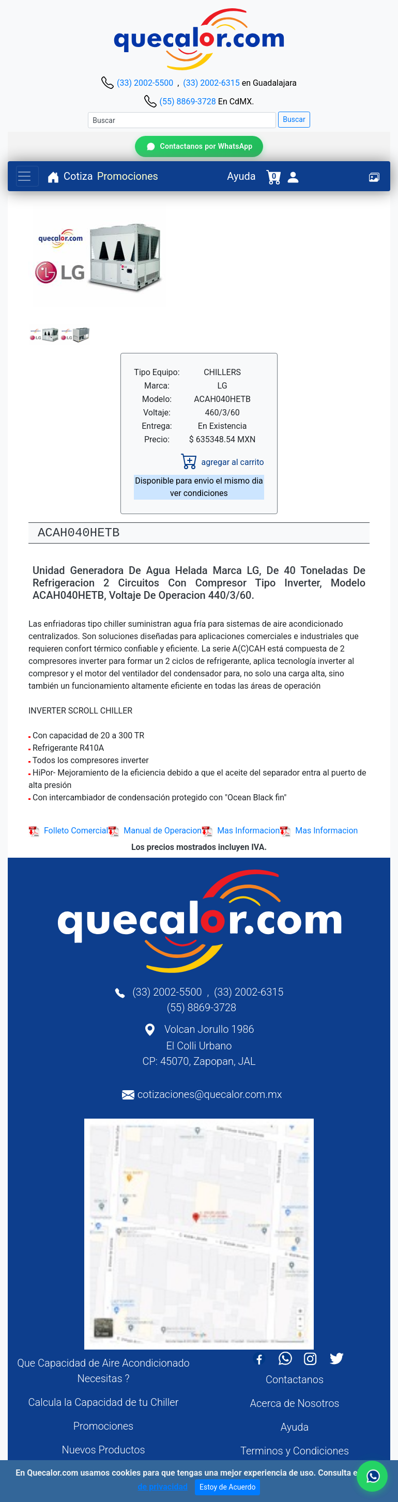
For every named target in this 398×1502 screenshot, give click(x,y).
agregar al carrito (222, 462)
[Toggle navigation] (27, 176)
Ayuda (241, 176)
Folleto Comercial (68, 830)
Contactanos (295, 1379)
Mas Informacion (241, 830)
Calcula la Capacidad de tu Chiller (103, 1402)
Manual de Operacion (155, 830)
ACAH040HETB (78, 533)
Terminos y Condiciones (294, 1451)
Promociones (127, 176)
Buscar (294, 119)
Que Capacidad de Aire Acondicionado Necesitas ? (103, 1371)
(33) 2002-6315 (211, 83)
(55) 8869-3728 (187, 101)
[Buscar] (182, 120)
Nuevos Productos (103, 1450)
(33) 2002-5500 (145, 83)
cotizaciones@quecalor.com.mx (209, 1094)
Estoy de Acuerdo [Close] (228, 1487)
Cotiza (78, 176)
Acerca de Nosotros (295, 1403)
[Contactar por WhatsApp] (199, 146)
